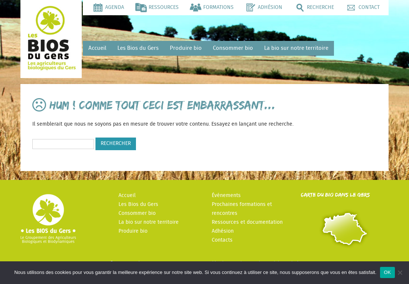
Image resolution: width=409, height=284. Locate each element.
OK (387, 272)
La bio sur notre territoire (296, 48)
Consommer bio (233, 48)
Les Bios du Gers (138, 48)
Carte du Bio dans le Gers (335, 194)
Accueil (97, 48)
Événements (226, 195)
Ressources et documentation (247, 222)
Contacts (222, 240)
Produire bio (186, 48)
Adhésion (223, 231)
